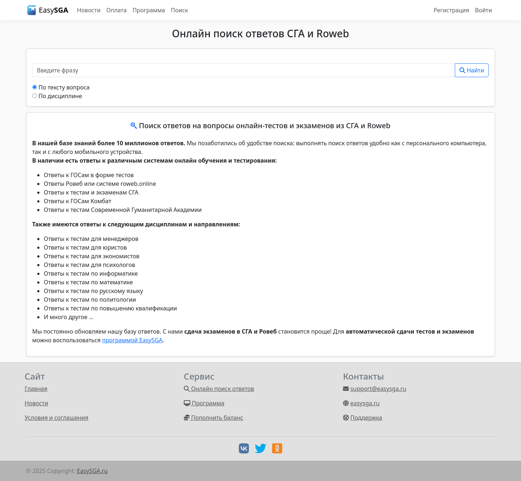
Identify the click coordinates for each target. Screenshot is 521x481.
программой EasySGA (132, 340)
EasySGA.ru (92, 471)
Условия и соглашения (56, 418)
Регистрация (451, 10)
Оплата (116, 10)
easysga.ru (365, 403)
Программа (148, 10)
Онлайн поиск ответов (219, 389)
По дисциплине (60, 96)
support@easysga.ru (378, 389)
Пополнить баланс (213, 418)
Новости (89, 10)
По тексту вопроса (64, 87)
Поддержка (366, 418)
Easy (47, 10)
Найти (471, 70)
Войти (483, 10)
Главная (36, 389)
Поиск (179, 10)
